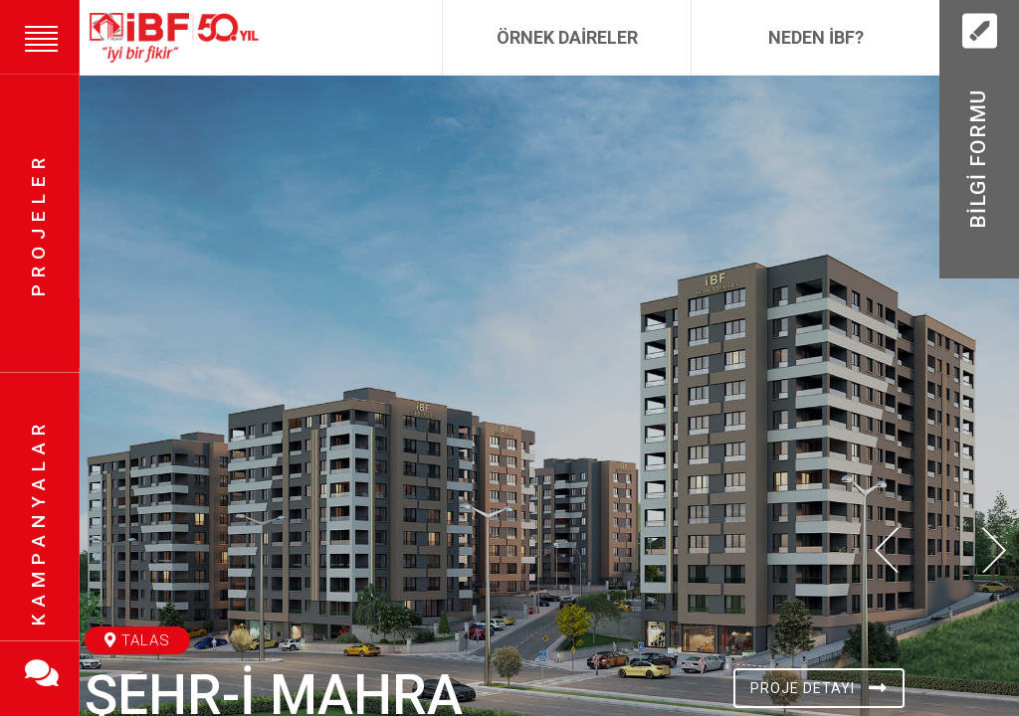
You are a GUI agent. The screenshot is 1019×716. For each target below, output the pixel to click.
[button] (887, 673)
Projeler (38, 223)
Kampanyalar (38, 522)
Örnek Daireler (567, 37)
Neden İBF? (816, 37)
